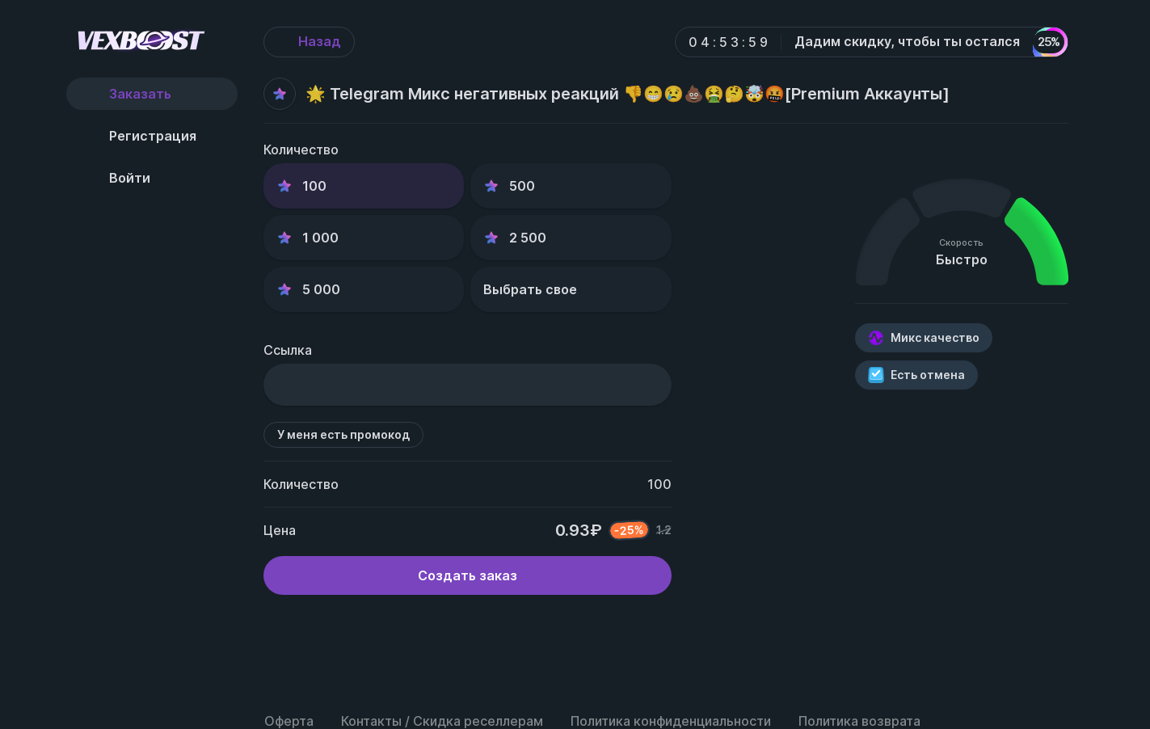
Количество (301, 149)
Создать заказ (467, 580)
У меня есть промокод (343, 439)
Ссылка (287, 355)
